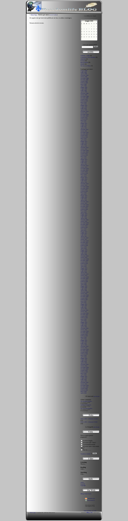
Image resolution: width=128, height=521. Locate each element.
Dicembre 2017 (84, 242)
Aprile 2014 (83, 176)
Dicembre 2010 (84, 116)
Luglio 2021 (83, 307)
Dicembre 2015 (84, 206)
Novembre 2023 (84, 349)
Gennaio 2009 (84, 81)
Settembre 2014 (84, 183)
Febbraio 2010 (84, 101)
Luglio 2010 (83, 108)
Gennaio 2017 (84, 226)
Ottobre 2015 (83, 203)
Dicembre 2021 (84, 314)
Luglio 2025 (83, 379)
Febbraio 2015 (84, 191)
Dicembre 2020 (84, 296)
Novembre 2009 (84, 96)
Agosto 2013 (83, 164)
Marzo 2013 (83, 156)
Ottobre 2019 (83, 275)
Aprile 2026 (83, 393)
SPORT (82, 64)
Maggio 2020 (83, 286)
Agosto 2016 (83, 218)
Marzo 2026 (83, 391)
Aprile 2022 (83, 320)
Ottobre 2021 (83, 311)
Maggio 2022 (83, 322)
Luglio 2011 (83, 126)
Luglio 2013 (83, 162)
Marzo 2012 (83, 138)
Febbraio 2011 (84, 119)
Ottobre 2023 (83, 347)
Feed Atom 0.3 (90, 500)
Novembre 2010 (84, 114)
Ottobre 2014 (83, 185)
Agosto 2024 (83, 363)
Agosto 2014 (83, 182)
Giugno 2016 (83, 215)
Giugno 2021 (83, 305)
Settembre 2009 (84, 93)
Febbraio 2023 (84, 335)
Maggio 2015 (83, 195)
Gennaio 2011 (84, 117)
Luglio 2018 (83, 253)
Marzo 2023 (83, 337)
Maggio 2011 (83, 123)
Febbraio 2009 (84, 82)
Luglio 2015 (83, 198)
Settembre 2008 (84, 75)
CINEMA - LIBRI (85, 55)
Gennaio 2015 (84, 189)
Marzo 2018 (83, 247)
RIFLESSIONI (84, 62)
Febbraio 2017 (84, 227)
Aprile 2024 (83, 357)
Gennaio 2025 (84, 370)
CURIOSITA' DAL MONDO (87, 57)
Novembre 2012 (84, 150)
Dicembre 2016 (84, 224)
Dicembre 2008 (84, 79)
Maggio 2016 (83, 213)
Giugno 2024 (83, 360)
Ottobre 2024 (83, 366)
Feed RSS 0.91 (90, 498)
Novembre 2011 (84, 132)
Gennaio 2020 (84, 280)
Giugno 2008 (83, 70)
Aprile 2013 (83, 158)
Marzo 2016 (83, 210)
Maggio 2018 (83, 250)
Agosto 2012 (83, 146)
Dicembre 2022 (84, 332)
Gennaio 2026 (84, 388)
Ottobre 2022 (83, 329)
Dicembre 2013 (84, 170)
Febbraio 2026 (84, 390)
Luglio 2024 (83, 361)
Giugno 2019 (83, 269)
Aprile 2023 (83, 338)
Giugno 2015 (83, 197)
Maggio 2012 (83, 141)
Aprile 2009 (83, 85)
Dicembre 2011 (84, 134)
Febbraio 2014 (84, 173)
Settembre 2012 (84, 147)
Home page (33, 512)
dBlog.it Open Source (85, 493)
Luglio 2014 (83, 180)
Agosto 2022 (83, 326)
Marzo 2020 (83, 283)
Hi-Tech (82, 60)
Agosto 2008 (83, 73)
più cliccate (96, 427)
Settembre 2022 (84, 328)
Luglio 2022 (83, 325)
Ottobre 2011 (83, 131)
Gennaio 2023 (84, 334)
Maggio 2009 (83, 87)
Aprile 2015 (83, 194)
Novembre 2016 (84, 223)
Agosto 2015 (83, 200)
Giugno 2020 (83, 287)
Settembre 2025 (84, 382)
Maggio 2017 (83, 232)
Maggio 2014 (83, 177)
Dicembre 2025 (84, 387)
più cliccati (96, 396)
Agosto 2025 (83, 381)
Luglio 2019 (83, 271)
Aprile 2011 (83, 122)
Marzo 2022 (83, 319)
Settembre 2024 (84, 364)
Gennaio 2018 (84, 244)
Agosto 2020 (83, 290)
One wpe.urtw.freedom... (86, 408)
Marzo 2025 (83, 373)
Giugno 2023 (83, 341)
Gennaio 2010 (84, 99)
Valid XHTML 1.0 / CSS (90, 510)
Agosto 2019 (83, 272)
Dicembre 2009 (84, 98)
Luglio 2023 (83, 343)
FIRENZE (83, 59)
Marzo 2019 (83, 265)
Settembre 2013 (84, 165)
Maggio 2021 (83, 304)
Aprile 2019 (83, 266)
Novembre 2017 (84, 241)
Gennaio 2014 (84, 171)
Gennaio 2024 (84, 352)
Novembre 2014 (84, 186)
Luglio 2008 (83, 72)
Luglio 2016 (83, 216)
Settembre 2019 (84, 274)
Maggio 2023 (83, 340)
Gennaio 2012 (84, 135)
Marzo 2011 (83, 120)
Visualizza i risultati (85, 454)
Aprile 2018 (83, 248)
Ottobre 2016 (83, 221)
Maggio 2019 (83, 268)
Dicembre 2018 (84, 260)
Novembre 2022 (84, 331)
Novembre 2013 (84, 168)
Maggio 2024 (83, 358)
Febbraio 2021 (84, 299)
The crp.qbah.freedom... (86, 401)
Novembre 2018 (84, 259)
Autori (82, 482)
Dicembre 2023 (84, 351)
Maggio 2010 (83, 105)
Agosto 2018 (83, 254)
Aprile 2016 (83, 212)
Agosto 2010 (83, 110)
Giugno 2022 (83, 323)
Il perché (82, 484)
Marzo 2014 (83, 174)
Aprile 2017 (83, 230)
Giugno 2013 (83, 161)
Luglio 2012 (83, 144)
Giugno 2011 (83, 125)
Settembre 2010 (84, 111)
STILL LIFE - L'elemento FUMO (88, 422)
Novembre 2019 (84, 277)
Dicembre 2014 (84, 188)
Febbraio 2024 (84, 354)
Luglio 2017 (83, 235)
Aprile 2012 (83, 140)
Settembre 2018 (84, 256)
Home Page (34, 15)
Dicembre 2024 (84, 369)
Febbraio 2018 (84, 245)
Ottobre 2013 (83, 167)
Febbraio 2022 (84, 317)
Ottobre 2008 (83, 76)
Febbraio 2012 (84, 137)
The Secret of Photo (85, 66)
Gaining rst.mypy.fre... (86, 405)
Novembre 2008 (84, 78)
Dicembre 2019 (84, 278)
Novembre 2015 (84, 204)
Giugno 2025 (83, 378)
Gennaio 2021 (84, 298)
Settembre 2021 (84, 310)
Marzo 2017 (83, 229)
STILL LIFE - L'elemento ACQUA (89, 418)
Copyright (83, 485)
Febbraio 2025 (84, 372)
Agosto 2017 (83, 236)
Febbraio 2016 (84, 209)
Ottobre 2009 (83, 95)
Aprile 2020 (83, 284)
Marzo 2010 (83, 102)
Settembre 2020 (84, 292)
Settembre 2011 (84, 129)
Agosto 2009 (83, 92)
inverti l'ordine (53, 15)
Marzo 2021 (83, 301)
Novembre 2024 (84, 367)
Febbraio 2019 (84, 263)
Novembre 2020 (84, 295)
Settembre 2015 (84, 201)
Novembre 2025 (84, 385)
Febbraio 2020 (84, 281)
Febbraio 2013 (84, 155)
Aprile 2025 (83, 375)
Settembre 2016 (84, 220)
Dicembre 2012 (84, 152)
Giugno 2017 (83, 233)
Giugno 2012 (83, 143)
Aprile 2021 (83, 302)
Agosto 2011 (83, 128)
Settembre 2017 (84, 238)
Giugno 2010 (83, 107)
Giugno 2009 (83, 88)
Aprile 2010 (83, 104)
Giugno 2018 (83, 251)
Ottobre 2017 (83, 239)
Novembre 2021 (84, 313)
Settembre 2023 (84, 346)
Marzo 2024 (83, 355)
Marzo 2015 (83, 192)
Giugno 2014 (83, 179)
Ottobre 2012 (83, 149)
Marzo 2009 (83, 84)
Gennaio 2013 (84, 153)
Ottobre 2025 (83, 384)
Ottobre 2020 (83, 293)
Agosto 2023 (83, 344)
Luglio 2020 (83, 289)
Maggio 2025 (83, 376)
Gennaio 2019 (84, 262)
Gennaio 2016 (84, 207)
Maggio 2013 (83, 159)
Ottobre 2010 (83, 113)
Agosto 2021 (83, 308)
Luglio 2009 (83, 90)
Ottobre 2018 (83, 257)
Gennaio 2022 (84, 316)
